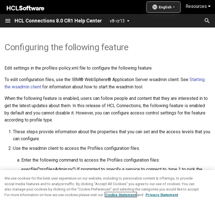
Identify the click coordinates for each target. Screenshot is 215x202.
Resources (198, 6)
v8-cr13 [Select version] (117, 21)
